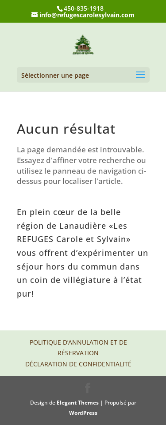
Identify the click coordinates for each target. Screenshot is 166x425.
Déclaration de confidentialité (78, 364)
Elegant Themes (78, 402)
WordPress (83, 413)
